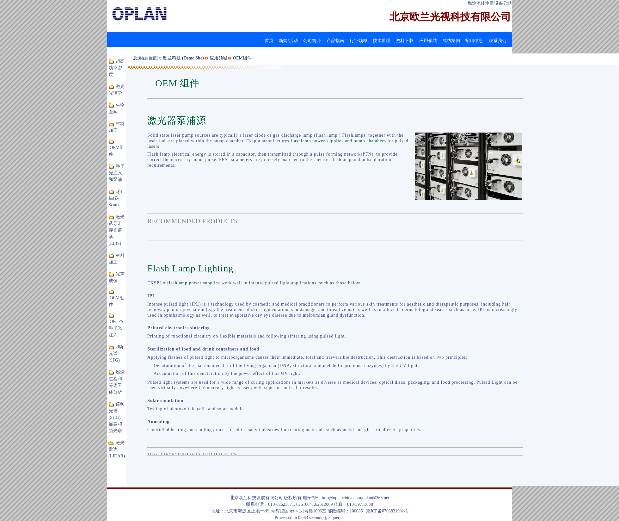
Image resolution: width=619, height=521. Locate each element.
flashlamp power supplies (317, 141)
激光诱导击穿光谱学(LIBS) (117, 230)
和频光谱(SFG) (117, 353)
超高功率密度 (117, 68)
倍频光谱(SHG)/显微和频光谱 (117, 417)
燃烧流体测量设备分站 (490, 3)
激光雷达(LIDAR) (116, 449)
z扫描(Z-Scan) (115, 198)
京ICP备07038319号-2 (387, 511)
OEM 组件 (177, 83)
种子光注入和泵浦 (117, 173)
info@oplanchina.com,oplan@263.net (355, 497)
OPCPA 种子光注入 (116, 328)
